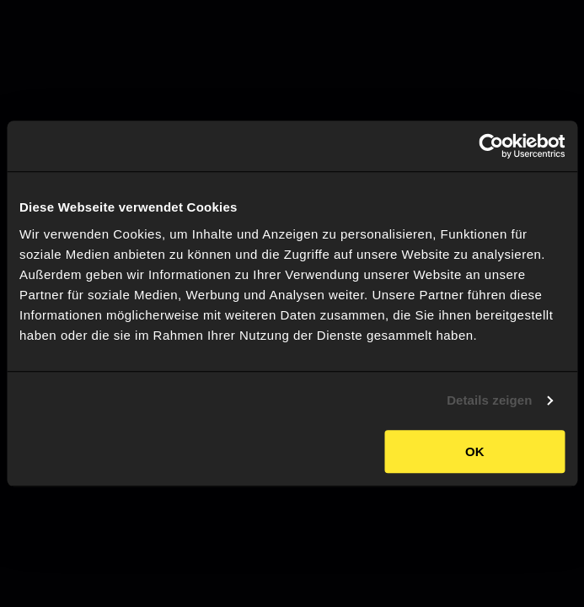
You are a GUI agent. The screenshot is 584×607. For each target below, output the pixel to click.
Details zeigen (489, 400)
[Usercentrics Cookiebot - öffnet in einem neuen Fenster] (491, 145)
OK (475, 451)
